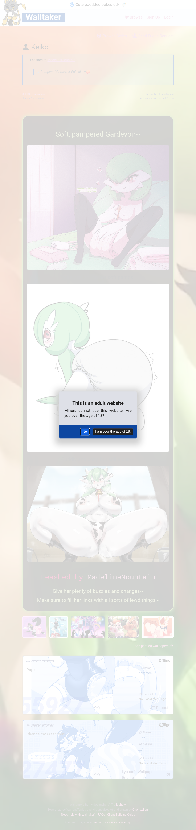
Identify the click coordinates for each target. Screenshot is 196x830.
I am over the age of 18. (113, 431)
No (85, 431)
